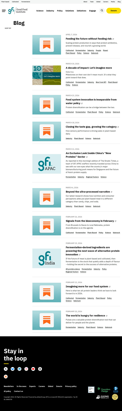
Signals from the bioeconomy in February (91, 220)
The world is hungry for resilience (86, 315)
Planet (105, 50)
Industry (90, 50)
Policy (79, 53)
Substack (94, 53)
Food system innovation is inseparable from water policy (91, 101)
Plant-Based (70, 53)
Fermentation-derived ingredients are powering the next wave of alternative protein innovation (93, 251)
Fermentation (81, 50)
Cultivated (70, 50)
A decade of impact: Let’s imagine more (89, 67)
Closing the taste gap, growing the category (92, 126)
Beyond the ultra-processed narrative (89, 191)
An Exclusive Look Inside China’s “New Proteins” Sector (88, 154)
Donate (114, 11)
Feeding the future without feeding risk (90, 38)
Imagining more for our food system (88, 286)
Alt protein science (73, 269)
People (98, 50)
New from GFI (101, 82)
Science (86, 53)
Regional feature (92, 177)
